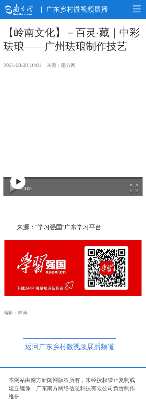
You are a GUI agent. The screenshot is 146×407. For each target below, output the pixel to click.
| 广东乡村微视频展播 (74, 9)
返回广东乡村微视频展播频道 (69, 346)
